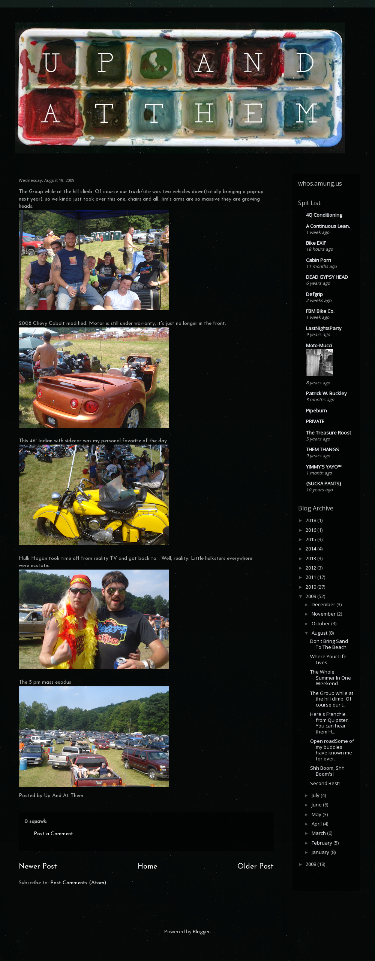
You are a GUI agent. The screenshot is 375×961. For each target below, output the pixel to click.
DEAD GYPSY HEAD (327, 277)
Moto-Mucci (319, 345)
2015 (311, 539)
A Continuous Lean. (328, 226)
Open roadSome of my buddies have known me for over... (332, 750)
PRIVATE (315, 421)
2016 (311, 530)
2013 (311, 558)
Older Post (255, 866)
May (317, 814)
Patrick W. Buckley (326, 393)
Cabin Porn (318, 260)
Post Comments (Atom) (78, 883)
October (321, 623)
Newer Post (38, 866)
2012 (311, 567)
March (319, 833)
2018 (311, 520)
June (317, 804)
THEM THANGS (322, 449)
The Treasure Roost (328, 432)
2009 (311, 596)
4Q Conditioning (324, 214)
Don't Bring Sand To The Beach (329, 644)
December (324, 604)
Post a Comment (53, 834)
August (320, 632)
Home (147, 866)
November (324, 613)
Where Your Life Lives (328, 659)
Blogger (201, 931)
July (316, 795)
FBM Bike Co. (320, 311)
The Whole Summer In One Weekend (330, 677)
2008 (311, 864)
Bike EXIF (316, 243)
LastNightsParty (324, 328)
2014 (311, 548)
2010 (311, 586)
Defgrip (314, 294)
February (322, 842)
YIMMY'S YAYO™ (324, 466)
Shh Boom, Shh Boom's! (327, 771)
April (317, 823)
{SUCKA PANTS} (323, 483)
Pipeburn (316, 410)
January (321, 852)
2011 (311, 577)
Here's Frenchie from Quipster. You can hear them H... (329, 723)
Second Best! (325, 783)
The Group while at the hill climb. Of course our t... (331, 699)
